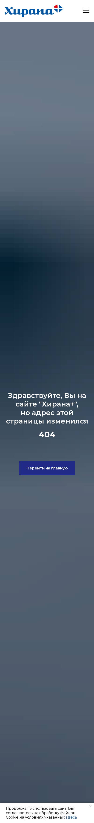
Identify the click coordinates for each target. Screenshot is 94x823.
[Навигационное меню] (86, 11)
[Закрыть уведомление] (90, 806)
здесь (71, 817)
